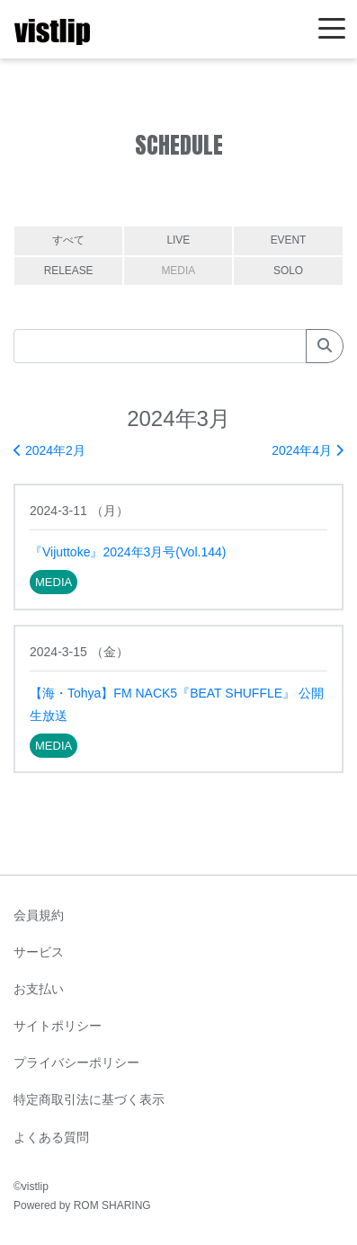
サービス (38, 952)
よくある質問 (51, 1137)
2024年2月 (49, 450)
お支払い (38, 989)
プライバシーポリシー (76, 1062)
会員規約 (38, 915)
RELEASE (69, 270)
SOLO (288, 270)
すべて (68, 240)
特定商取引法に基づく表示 (89, 1099)
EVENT (289, 240)
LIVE (178, 240)
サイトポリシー (57, 1025)
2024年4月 (308, 450)
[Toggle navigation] (332, 29)
